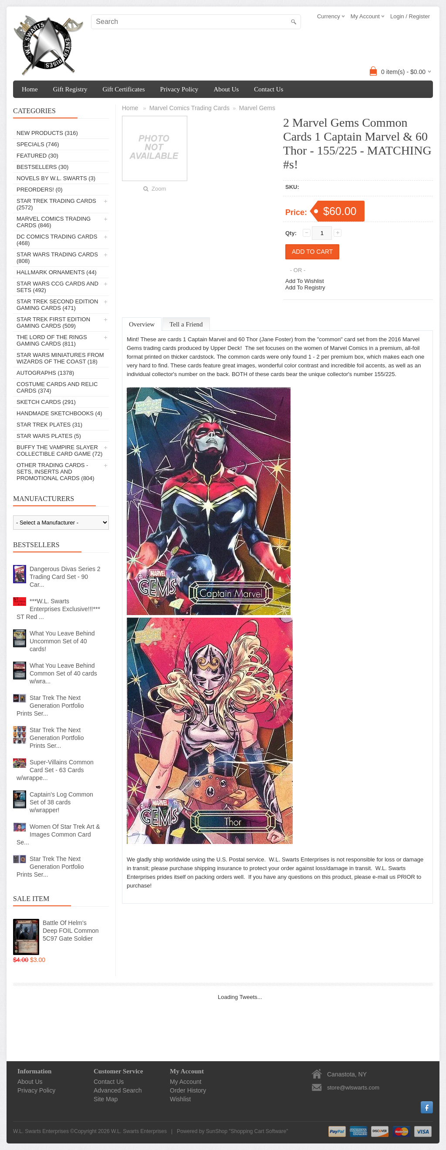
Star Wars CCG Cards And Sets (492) (57, 286)
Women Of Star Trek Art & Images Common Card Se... (58, 834)
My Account (185, 1081)
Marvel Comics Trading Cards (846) (54, 222)
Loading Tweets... (240, 997)
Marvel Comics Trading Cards (189, 107)
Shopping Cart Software (258, 1131)
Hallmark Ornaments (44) (56, 272)
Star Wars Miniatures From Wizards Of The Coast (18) (60, 358)
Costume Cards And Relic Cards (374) (57, 387)
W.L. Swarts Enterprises (139, 1131)
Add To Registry (305, 287)
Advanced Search (118, 1090)
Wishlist (180, 1099)
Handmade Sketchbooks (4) (59, 413)
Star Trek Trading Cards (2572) (56, 204)
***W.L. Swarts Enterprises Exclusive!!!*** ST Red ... (58, 609)
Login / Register (410, 16)
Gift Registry (70, 89)
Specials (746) (38, 144)
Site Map (106, 1099)
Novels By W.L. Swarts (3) (56, 178)
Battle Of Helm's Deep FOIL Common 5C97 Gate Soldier (71, 930)
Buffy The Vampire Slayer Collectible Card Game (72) (59, 450)
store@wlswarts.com (353, 1087)
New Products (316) (47, 133)
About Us (226, 89)
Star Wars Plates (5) (49, 436)
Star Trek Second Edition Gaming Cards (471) (57, 304)
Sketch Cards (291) (46, 402)
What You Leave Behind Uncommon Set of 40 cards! (62, 641)
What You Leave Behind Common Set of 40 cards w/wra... (63, 673)
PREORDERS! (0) (39, 189)
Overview (142, 324)
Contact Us (268, 89)
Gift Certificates (123, 89)
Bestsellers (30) (42, 167)
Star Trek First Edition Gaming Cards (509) (53, 322)
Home (30, 89)
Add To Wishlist (304, 281)
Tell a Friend (186, 324)
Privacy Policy (179, 89)
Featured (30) (37, 155)
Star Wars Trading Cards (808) (57, 257)
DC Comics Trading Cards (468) (57, 239)
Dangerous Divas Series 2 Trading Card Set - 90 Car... (65, 576)
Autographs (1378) (45, 373)
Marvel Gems (257, 107)
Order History (188, 1090)
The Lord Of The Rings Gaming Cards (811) (52, 340)
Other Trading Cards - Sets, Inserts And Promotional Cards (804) (56, 471)
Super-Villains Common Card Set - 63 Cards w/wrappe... (55, 770)
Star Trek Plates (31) (49, 424)
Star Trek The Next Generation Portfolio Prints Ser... (50, 705)
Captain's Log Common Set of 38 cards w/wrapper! (61, 802)
